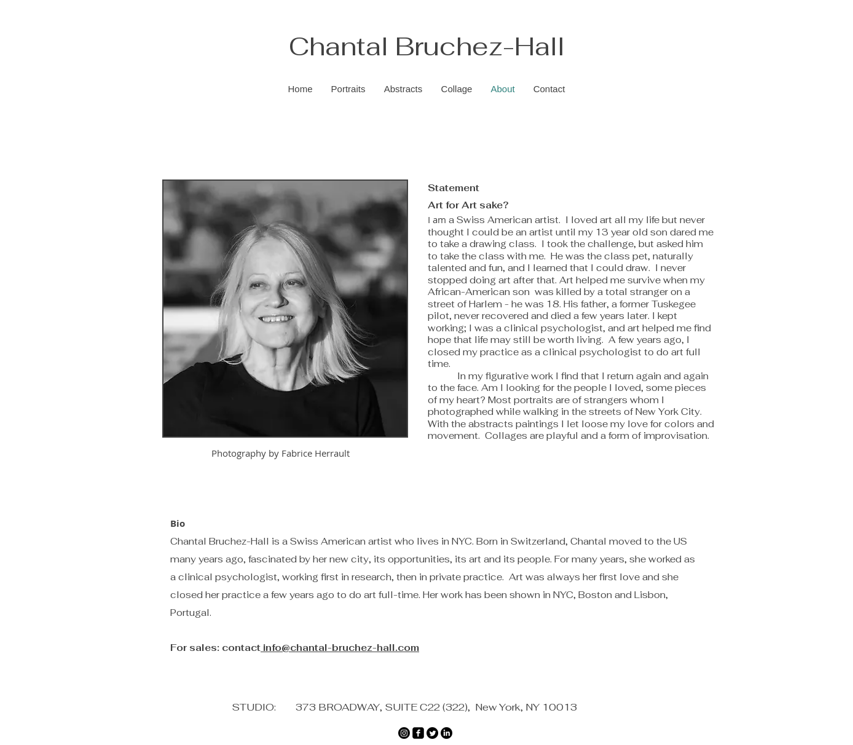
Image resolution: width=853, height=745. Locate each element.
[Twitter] (432, 733)
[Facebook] (418, 733)
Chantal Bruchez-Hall (427, 46)
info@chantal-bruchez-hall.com (340, 647)
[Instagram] (404, 733)
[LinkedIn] (446, 733)
